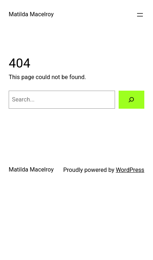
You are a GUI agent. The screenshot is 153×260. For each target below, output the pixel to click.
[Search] (131, 100)
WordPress (130, 169)
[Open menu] (140, 14)
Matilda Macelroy (31, 14)
